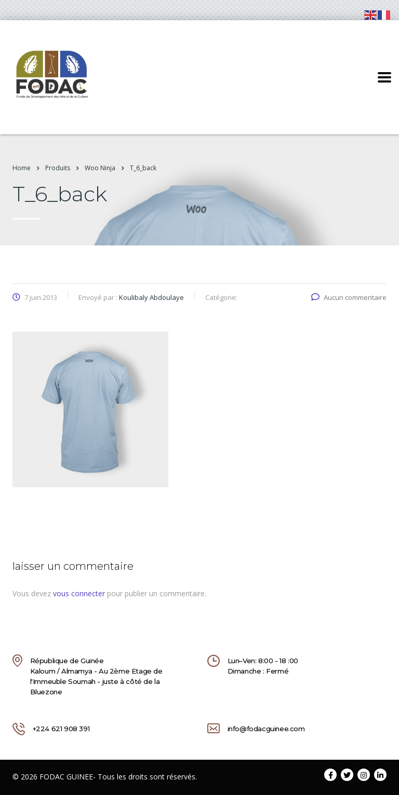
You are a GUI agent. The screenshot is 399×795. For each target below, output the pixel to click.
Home (21, 167)
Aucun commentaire (349, 297)
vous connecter (79, 593)
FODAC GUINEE (66, 777)
